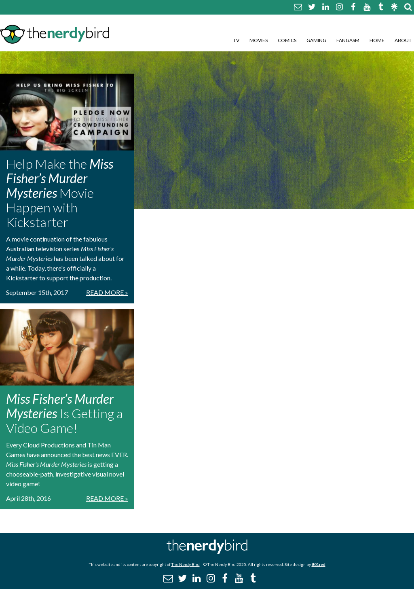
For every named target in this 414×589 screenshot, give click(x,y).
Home (377, 40)
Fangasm (347, 40)
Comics (287, 40)
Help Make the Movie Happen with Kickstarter (59, 193)
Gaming (316, 40)
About (403, 40)
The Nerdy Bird (185, 564)
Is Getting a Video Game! (64, 413)
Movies (258, 40)
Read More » (107, 292)
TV (236, 40)
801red (318, 564)
